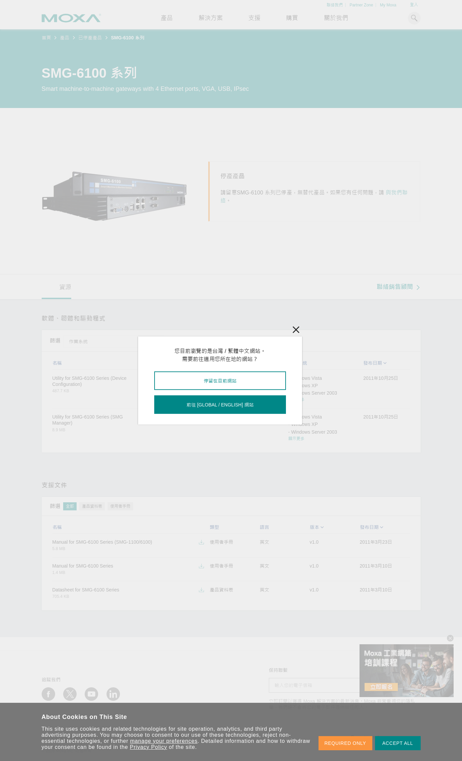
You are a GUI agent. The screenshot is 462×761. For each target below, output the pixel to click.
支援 (254, 18)
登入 (414, 5)
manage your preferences (164, 741)
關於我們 (336, 18)
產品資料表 (92, 506)
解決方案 (211, 18)
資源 (65, 287)
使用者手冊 (120, 506)
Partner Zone (361, 5)
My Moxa (388, 5)
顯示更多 (296, 399)
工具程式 (195, 340)
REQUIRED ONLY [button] (345, 743)
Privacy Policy (148, 747)
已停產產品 (90, 37)
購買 (292, 18)
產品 (64, 37)
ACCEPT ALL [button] (397, 743)
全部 (175, 340)
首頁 (46, 37)
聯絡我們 (335, 5)
